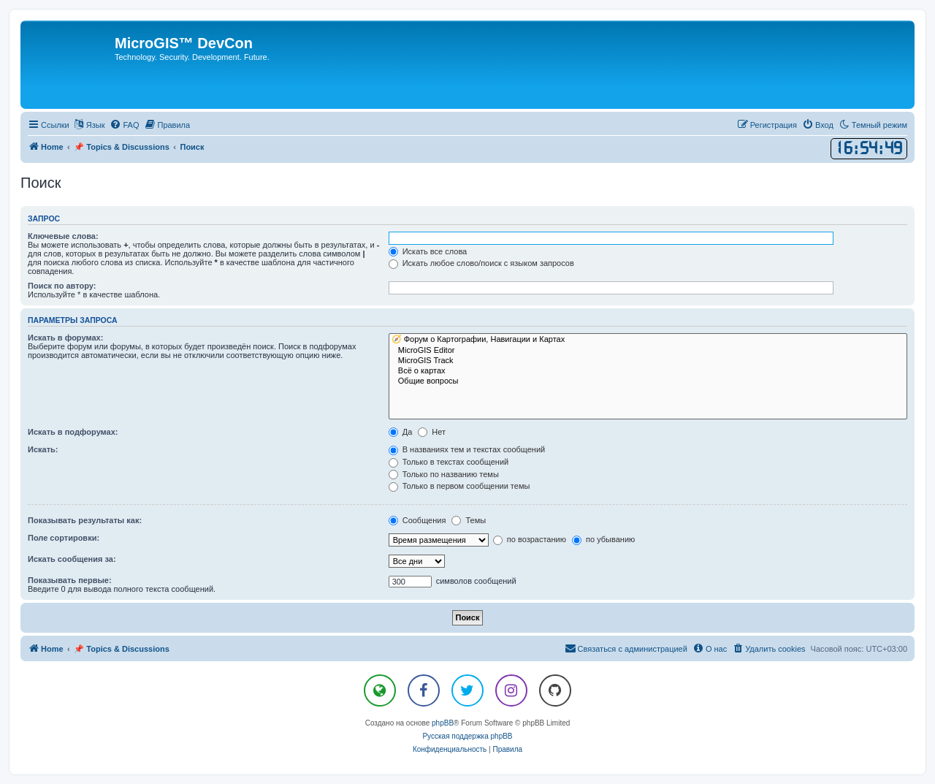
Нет (432, 431)
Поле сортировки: (63, 537)
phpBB (443, 723)
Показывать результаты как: (85, 520)
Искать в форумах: (65, 337)
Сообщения (417, 520)
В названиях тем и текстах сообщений (467, 449)
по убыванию (603, 539)
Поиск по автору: (62, 285)
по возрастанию (529, 539)
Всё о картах (648, 371)
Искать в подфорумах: (73, 431)
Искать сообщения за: (72, 559)
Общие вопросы (648, 381)
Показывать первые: (70, 580)
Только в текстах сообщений (449, 461)
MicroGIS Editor (648, 351)
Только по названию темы (444, 474)
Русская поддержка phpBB (467, 736)
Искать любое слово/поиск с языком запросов (481, 263)
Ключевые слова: (63, 236)
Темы (468, 520)
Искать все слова (428, 251)
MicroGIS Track (648, 361)
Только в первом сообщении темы (459, 486)
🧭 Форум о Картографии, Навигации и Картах (648, 340)
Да (401, 431)
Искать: (43, 449)
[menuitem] (124, 125)
